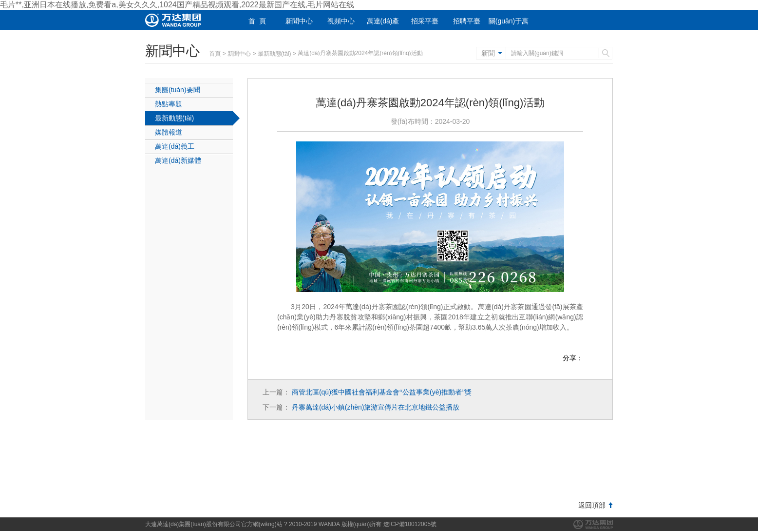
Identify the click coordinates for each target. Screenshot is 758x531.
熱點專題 (168, 104)
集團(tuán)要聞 (177, 90)
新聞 (488, 53)
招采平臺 (424, 21)
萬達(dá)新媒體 (178, 160)
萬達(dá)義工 (174, 146)
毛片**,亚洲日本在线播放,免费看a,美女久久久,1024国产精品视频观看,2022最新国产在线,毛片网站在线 (177, 4)
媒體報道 (168, 132)
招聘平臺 (466, 21)
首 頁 (257, 21)
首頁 (215, 53)
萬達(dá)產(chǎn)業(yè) (383, 27)
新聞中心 (299, 21)
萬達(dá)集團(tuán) (593, 524)
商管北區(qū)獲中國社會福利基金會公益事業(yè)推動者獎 (382, 392)
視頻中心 (341, 21)
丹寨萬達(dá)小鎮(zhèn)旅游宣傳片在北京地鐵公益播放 (376, 407)
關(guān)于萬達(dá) (509, 27)
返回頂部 (592, 505)
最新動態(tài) (274, 53)
